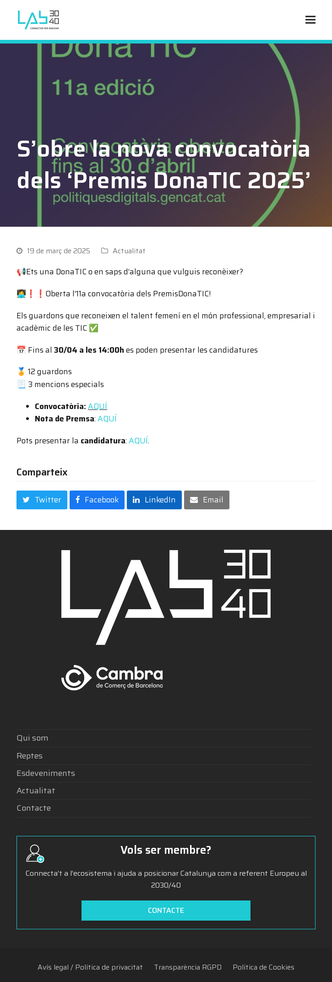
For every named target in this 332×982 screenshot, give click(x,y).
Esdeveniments (45, 773)
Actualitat (129, 250)
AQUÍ (97, 406)
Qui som (32, 737)
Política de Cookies (263, 967)
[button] (310, 20)
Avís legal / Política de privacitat (90, 967)
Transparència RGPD (188, 967)
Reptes (29, 755)
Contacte (33, 808)
